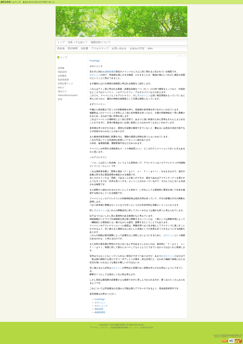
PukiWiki (224, 337)
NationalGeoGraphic (68, 95)
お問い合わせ (119, 48)
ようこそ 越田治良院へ (80, 10)
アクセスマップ (100, 48)
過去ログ (62, 91)
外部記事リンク (65, 83)
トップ (61, 42)
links (150, 48)
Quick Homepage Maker (231, 335)
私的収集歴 (63, 79)
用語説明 (99, 309)
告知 (60, 99)
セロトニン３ (101, 306)
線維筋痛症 (110, 71)
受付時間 (73, 48)
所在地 (61, 48)
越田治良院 (120, 325)
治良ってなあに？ (78, 42)
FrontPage (95, 60)
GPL (240, 337)
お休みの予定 (137, 48)
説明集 (61, 68)
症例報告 (62, 75)
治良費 (84, 48)
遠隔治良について (100, 42)
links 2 (61, 87)
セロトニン (95, 75)
